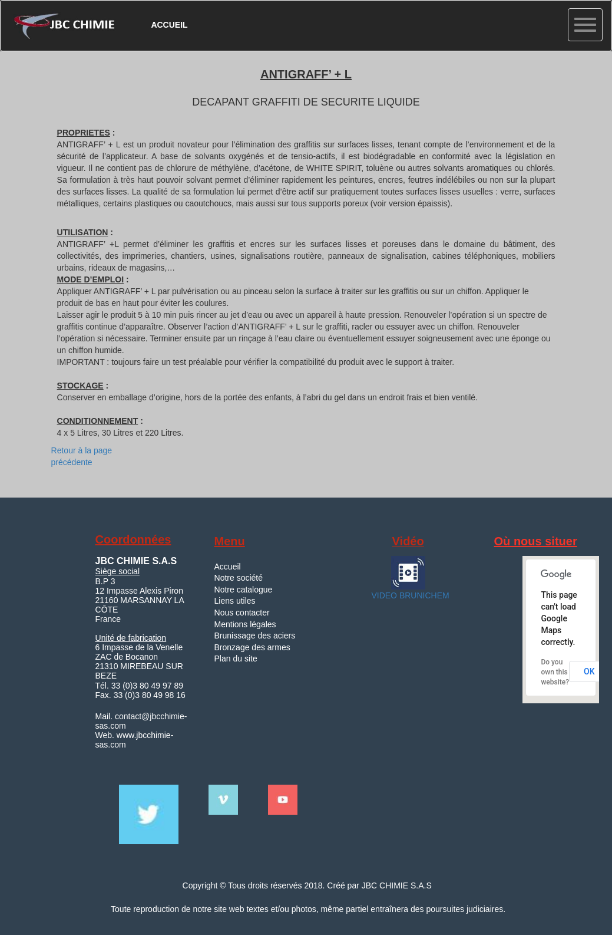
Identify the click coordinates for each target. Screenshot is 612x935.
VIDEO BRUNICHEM (409, 595)
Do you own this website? (555, 672)
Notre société (238, 577)
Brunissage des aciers (255, 635)
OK (589, 671)
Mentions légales (245, 624)
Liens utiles (235, 600)
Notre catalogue (243, 589)
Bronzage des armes (252, 647)
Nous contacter (242, 612)
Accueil (227, 566)
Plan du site (235, 658)
